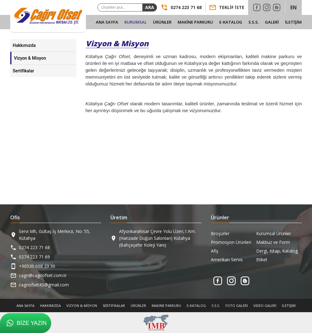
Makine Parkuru (195, 22)
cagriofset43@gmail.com (44, 285)
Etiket (261, 259)
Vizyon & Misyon (30, 58)
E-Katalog (230, 22)
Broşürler (220, 233)
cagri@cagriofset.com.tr (43, 275)
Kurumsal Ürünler (273, 233)
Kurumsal (135, 22)
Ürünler (162, 22)
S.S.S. (253, 22)
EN (293, 7)
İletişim (293, 22)
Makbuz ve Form (273, 242)
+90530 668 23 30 (37, 266)
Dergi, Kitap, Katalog (277, 251)
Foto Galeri (236, 305)
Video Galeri (264, 305)
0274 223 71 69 (34, 257)
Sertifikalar (23, 70)
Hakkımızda (24, 45)
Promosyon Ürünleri (231, 242)
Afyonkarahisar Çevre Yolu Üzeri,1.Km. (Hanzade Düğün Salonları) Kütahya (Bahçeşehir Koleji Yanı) (157, 238)
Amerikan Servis (227, 259)
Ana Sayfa (107, 22)
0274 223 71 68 (34, 247)
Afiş (214, 251)
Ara (149, 7)
